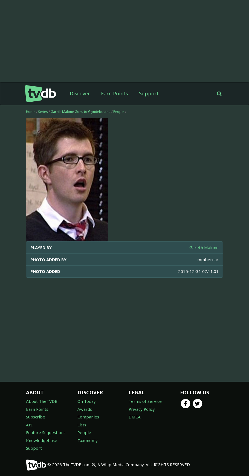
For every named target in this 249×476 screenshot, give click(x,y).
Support (149, 93)
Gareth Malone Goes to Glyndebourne (81, 111)
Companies (88, 417)
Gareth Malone (204, 247)
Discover (80, 93)
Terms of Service (145, 401)
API (29, 424)
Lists (81, 424)
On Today (86, 401)
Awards (84, 409)
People (118, 111)
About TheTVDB (41, 401)
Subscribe (35, 417)
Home (30, 111)
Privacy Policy (142, 409)
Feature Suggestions (45, 432)
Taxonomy (87, 440)
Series (43, 111)
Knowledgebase (41, 440)
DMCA (135, 417)
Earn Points (114, 93)
